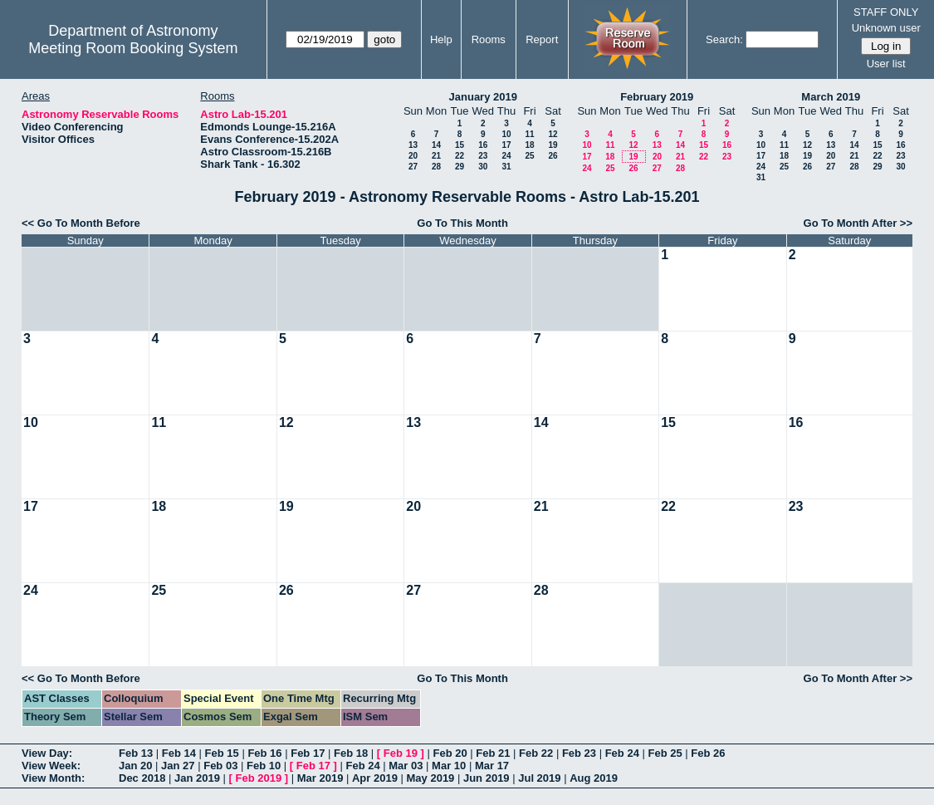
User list (886, 63)
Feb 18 (351, 753)
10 (506, 134)
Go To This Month (462, 223)
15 (459, 145)
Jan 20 (135, 765)
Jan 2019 (197, 778)
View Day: (47, 753)
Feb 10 (264, 765)
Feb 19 (401, 753)
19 (552, 145)
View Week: (51, 765)
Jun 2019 (486, 778)
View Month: (53, 778)
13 (413, 145)
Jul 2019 (539, 778)
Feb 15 (222, 753)
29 (459, 166)
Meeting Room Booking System (132, 48)
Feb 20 (450, 753)
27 (413, 166)
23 (482, 155)
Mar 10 (449, 765)
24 (506, 155)
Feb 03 (220, 765)
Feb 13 (136, 753)
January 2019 (483, 97)
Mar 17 (492, 765)
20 (413, 155)
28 (436, 166)
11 (529, 134)
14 (436, 145)
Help (441, 39)
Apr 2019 (375, 778)
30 (482, 166)
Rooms (489, 39)
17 (506, 145)
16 (482, 145)
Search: (724, 39)
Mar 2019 (320, 778)
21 (436, 155)
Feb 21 (493, 753)
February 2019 (656, 97)
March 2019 (830, 97)
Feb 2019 (259, 778)
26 (552, 155)
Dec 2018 (142, 778)
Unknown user (886, 28)
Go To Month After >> (858, 223)
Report (542, 39)
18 (529, 145)
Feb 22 (536, 753)
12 (552, 134)
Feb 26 (708, 753)
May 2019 (431, 778)
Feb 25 (665, 753)
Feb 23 (579, 753)
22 (459, 155)
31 (506, 166)
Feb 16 (264, 753)
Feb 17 (308, 753)
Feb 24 (622, 753)
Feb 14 (179, 753)
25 (529, 155)
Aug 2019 (594, 778)
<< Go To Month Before (81, 223)
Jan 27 (177, 765)
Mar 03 (406, 765)
